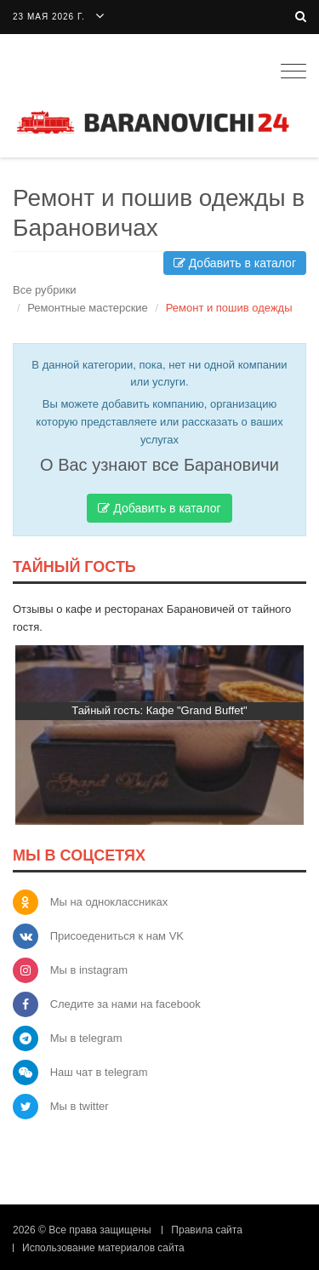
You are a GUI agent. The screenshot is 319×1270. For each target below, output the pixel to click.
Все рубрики (45, 289)
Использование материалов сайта (103, 1248)
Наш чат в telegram (99, 1072)
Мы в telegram (86, 1038)
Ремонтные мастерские (87, 307)
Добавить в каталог (235, 263)
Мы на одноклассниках (109, 901)
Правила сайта (206, 1230)
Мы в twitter (79, 1106)
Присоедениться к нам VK (117, 936)
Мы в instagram (89, 970)
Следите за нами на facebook (125, 1004)
